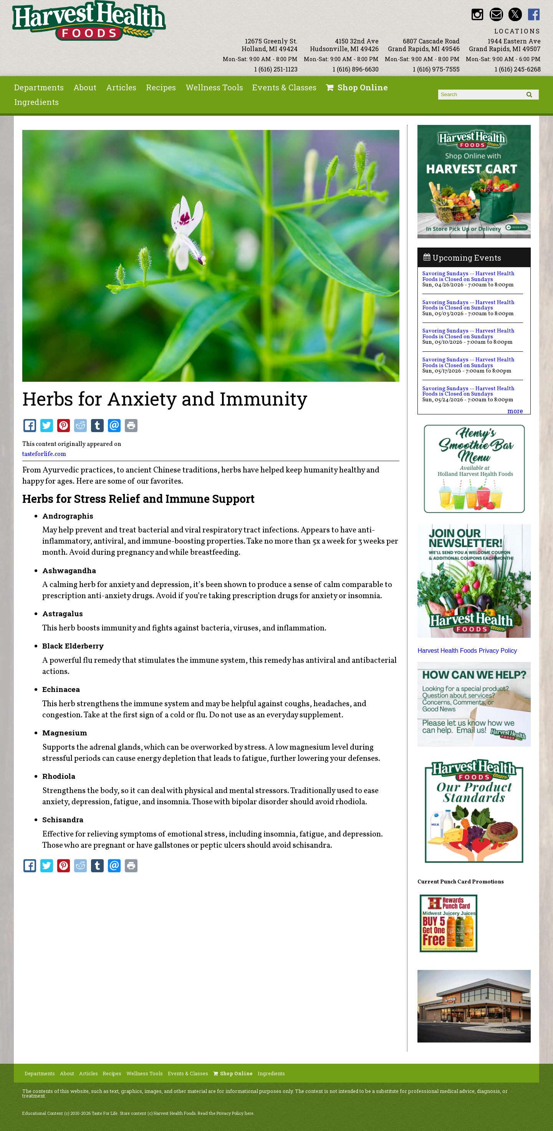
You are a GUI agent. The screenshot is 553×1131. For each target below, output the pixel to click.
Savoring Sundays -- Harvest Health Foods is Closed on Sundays (468, 276)
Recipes (161, 87)
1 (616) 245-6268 (518, 69)
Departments (39, 87)
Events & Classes (284, 87)
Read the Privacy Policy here (225, 1113)
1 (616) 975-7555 (436, 69)
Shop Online (363, 87)
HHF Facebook (534, 14)
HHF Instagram (477, 14)
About (84, 87)
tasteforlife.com (44, 454)
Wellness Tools (214, 87)
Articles (121, 87)
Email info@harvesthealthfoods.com (496, 14)
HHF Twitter (515, 14)
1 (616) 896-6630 (356, 69)
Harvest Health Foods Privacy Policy (467, 650)
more (515, 411)
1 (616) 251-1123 (276, 69)
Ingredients (36, 101)
